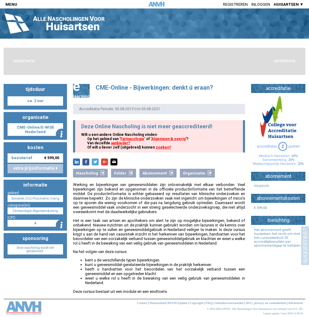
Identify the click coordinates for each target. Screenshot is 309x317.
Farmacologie (132, 139)
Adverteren (295, 303)
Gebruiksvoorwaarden (229, 303)
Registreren (235, 4)
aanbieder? (120, 143)
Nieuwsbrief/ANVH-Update (168, 303)
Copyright (196, 303)
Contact (142, 303)
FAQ (208, 303)
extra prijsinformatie (35, 168)
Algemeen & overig (168, 139)
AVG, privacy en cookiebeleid (266, 303)
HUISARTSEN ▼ (289, 4)
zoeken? (163, 147)
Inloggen (260, 4)
